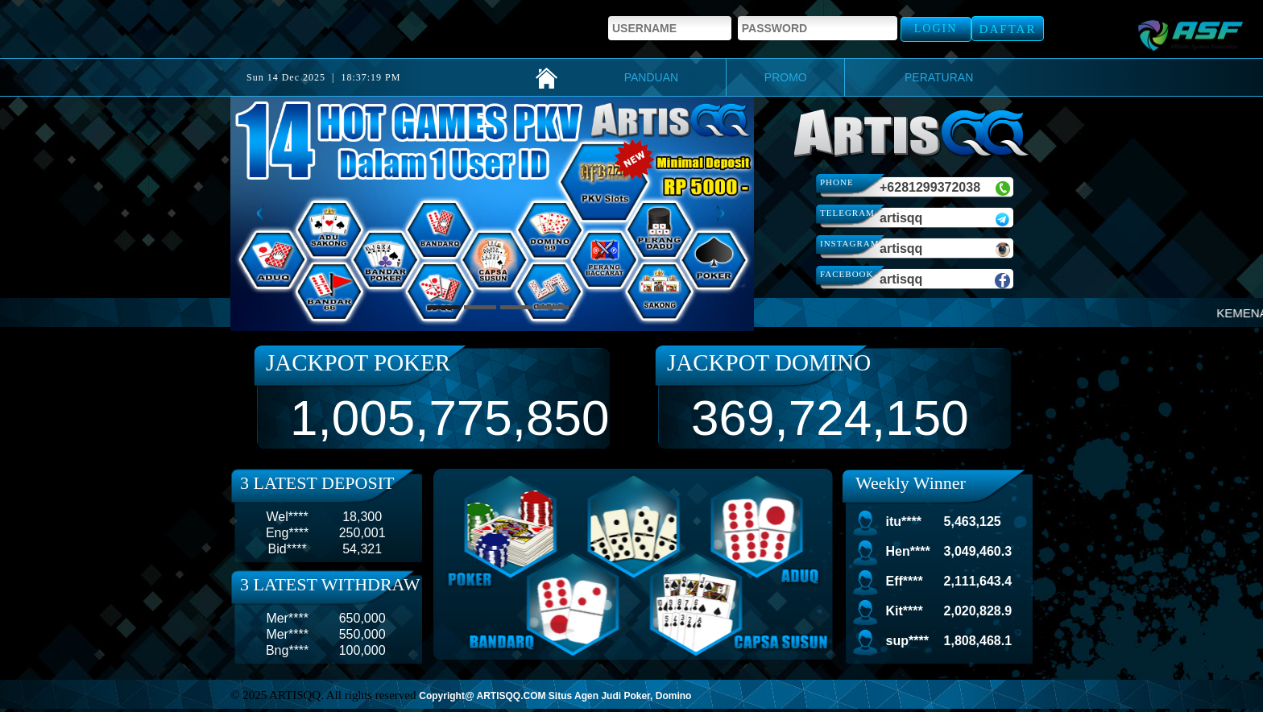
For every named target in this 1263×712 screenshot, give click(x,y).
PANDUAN (651, 77)
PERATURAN (939, 77)
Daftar (1008, 29)
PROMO (785, 77)
